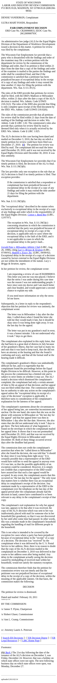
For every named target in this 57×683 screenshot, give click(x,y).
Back (8, 652)
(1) (2, 652)
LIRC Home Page (31, 640)
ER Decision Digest (37, 638)
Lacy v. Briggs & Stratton (30, 250)
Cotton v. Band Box (37, 214)
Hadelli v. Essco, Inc (22, 252)
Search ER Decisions (13, 638)
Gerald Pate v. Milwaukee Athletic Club (20, 247)
